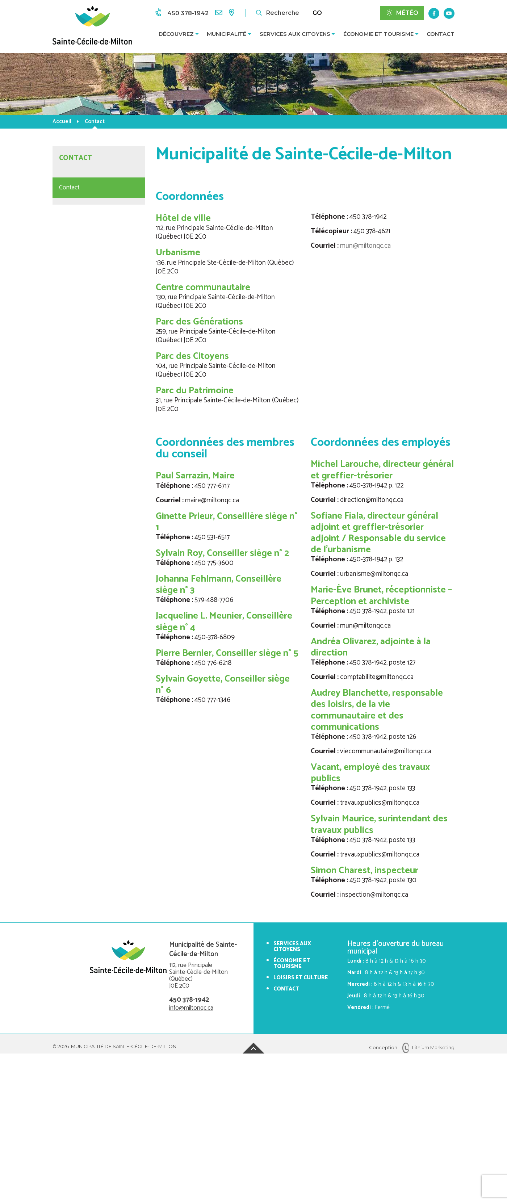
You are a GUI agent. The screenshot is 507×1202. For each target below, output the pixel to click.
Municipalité (226, 33)
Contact (440, 33)
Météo (402, 12)
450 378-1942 (189, 999)
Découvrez (176, 33)
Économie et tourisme (378, 33)
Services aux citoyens (295, 33)
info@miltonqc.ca (191, 1008)
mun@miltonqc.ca (365, 245)
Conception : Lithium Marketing (411, 1047)
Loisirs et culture (300, 977)
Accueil (62, 121)
